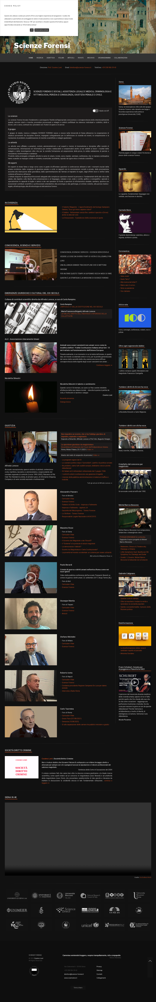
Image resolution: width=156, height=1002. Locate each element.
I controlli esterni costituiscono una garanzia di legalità (82, 474)
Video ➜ (90, 450)
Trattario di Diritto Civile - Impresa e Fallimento (79, 505)
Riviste (81, 58)
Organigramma (104, 58)
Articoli (71, 58)
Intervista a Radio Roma (71, 691)
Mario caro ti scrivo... (128, 285)
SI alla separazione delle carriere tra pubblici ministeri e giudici (85, 725)
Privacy (99, 969)
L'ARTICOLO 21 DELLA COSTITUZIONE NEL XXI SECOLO (81, 307)
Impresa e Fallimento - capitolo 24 (75, 508)
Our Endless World (145, 877)
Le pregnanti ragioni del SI (72, 460)
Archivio (90, 58)
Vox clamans (125, 291)
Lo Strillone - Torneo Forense (73, 514)
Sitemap (99, 973)
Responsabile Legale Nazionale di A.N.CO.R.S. (79, 517)
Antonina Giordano (127, 653)
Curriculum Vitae (68, 499)
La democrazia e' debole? (71, 547)
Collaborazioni (120, 58)
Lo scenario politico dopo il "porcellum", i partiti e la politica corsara (87, 463)
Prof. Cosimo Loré (55, 67)
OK (32, 30)
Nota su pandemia (127, 288)
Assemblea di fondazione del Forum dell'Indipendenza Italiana (84, 447)
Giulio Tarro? (125, 279)
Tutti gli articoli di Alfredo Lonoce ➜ (99, 483)
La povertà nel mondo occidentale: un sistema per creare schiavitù (86, 552)
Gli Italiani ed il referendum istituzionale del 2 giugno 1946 (84, 471)
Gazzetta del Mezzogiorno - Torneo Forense (78, 511)
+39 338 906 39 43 (109, 67)
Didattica (51, 58)
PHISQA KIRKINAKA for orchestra (132, 537)
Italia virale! (125, 276)
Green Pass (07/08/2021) (71, 719)
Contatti (99, 977)
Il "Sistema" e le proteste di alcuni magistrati (78, 544)
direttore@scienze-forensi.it (80, 67)
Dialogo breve (65, 402)
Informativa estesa (41, 30)
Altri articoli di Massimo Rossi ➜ (101, 556)
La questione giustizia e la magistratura (77, 445)
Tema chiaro (78, 990)
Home (31, 58)
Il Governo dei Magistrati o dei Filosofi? (77, 541)
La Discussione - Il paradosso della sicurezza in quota (82, 218)
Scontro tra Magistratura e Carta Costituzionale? (80, 550)
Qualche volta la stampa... (130, 598)
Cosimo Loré (47, 759)
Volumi (61, 58)
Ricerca (40, 58)
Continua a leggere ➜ (104, 365)
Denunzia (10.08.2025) (70, 722)
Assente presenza (67, 398)
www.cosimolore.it (70, 981)
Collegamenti (101, 981)
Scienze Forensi (68, 502)
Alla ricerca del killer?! (129, 282)
